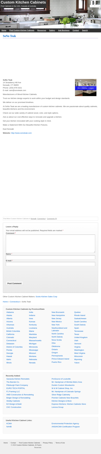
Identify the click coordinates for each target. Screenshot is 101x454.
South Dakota (80, 328)
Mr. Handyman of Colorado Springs (66, 395)
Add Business (63, 30)
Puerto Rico (56, 365)
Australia (10, 331)
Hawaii (9, 360)
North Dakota (57, 340)
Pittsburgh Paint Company (17, 388)
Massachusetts (35, 344)
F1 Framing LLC (13, 395)
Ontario (55, 353)
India (31, 316)
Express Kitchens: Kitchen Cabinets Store (69, 407)
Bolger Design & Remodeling (18, 401)
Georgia (9, 356)
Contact (76, 30)
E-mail (8, 264)
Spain (76, 331)
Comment (11, 233)
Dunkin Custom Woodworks (63, 388)
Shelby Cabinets (13, 404)
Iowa (31, 322)
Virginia (77, 350)
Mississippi (33, 353)
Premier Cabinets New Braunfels (65, 401)
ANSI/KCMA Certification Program (66, 430)
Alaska (9, 319)
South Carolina (80, 325)
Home (4, 30)
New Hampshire (58, 319)
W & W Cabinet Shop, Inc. (62, 392)
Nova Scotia (57, 343)
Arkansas (10, 328)
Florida (9, 353)
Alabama (10, 316)
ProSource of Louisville (61, 382)
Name (8, 257)
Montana (32, 360)
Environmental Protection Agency (65, 427)
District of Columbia (14, 350)
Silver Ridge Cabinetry (61, 398)
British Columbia (13, 334)
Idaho (8, 363)
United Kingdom (81, 341)
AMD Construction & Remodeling (20, 398)
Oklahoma (56, 350)
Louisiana (33, 331)
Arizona (9, 325)
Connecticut (41, 218)
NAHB (9, 430)
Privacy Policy (48, 446)
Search (85, 30)
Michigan (33, 347)
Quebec (77, 316)
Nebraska (33, 363)
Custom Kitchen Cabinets (23, 2)
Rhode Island (79, 319)
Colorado (10, 341)
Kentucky (33, 328)
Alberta (9, 322)
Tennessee (78, 334)
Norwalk (33, 218)
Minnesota (33, 350)
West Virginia (79, 356)
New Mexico (57, 325)
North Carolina (58, 337)
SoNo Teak (9, 36)
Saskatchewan (80, 322)
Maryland (33, 341)
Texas (76, 338)
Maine (31, 334)
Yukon (76, 366)
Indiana (32, 319)
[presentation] (27, 277)
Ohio (53, 346)
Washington (79, 353)
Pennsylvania (57, 359)
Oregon (55, 356)
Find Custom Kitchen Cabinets (21, 30)
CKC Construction (13, 411)
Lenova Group (57, 411)
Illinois (9, 366)
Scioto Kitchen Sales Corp (46, 300)
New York (55, 328)
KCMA (9, 427)
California (10, 338)
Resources (41, 30)
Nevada (32, 366)
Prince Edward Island (60, 362)
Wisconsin (78, 360)
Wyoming (78, 363)
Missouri (32, 356)
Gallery (52, 30)
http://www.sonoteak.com (21, 133)
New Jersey (56, 322)
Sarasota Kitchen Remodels (17, 382)
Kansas (32, 325)
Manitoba (33, 338)
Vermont (77, 347)
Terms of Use (60, 446)
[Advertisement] (50, 59)
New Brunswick (58, 316)
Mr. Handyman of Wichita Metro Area (67, 385)
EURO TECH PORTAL (15, 392)
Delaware (10, 347)
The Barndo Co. (13, 385)
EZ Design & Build (14, 407)
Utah (76, 344)
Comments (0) (52, 218)
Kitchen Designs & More (61, 404)
